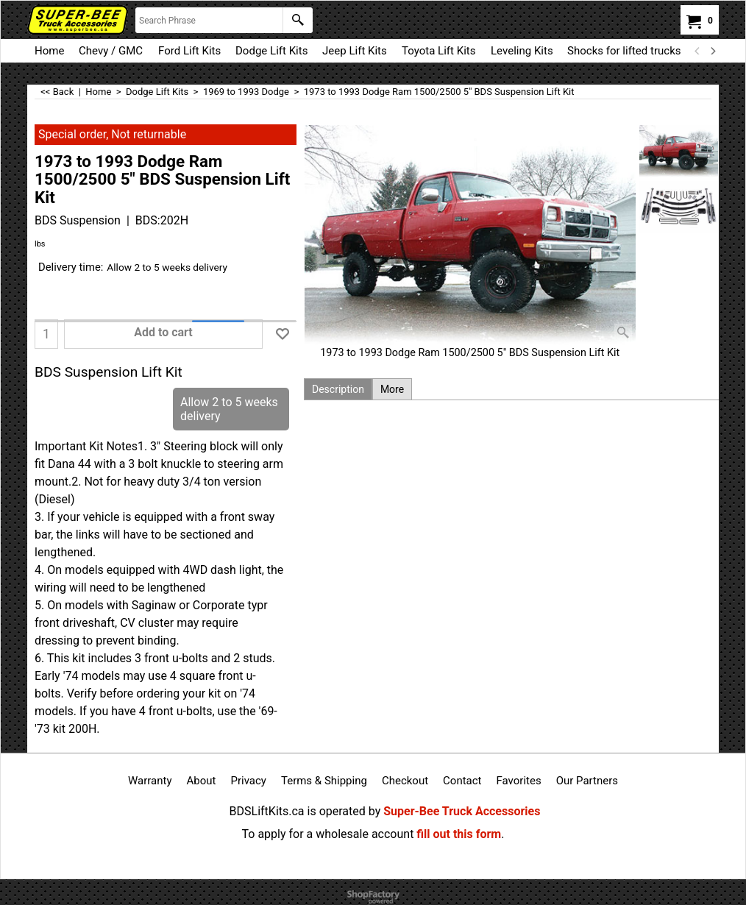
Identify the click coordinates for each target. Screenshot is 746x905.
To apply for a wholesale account (328, 834)
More (392, 389)
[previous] (697, 50)
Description (338, 389)
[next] (712, 50)
